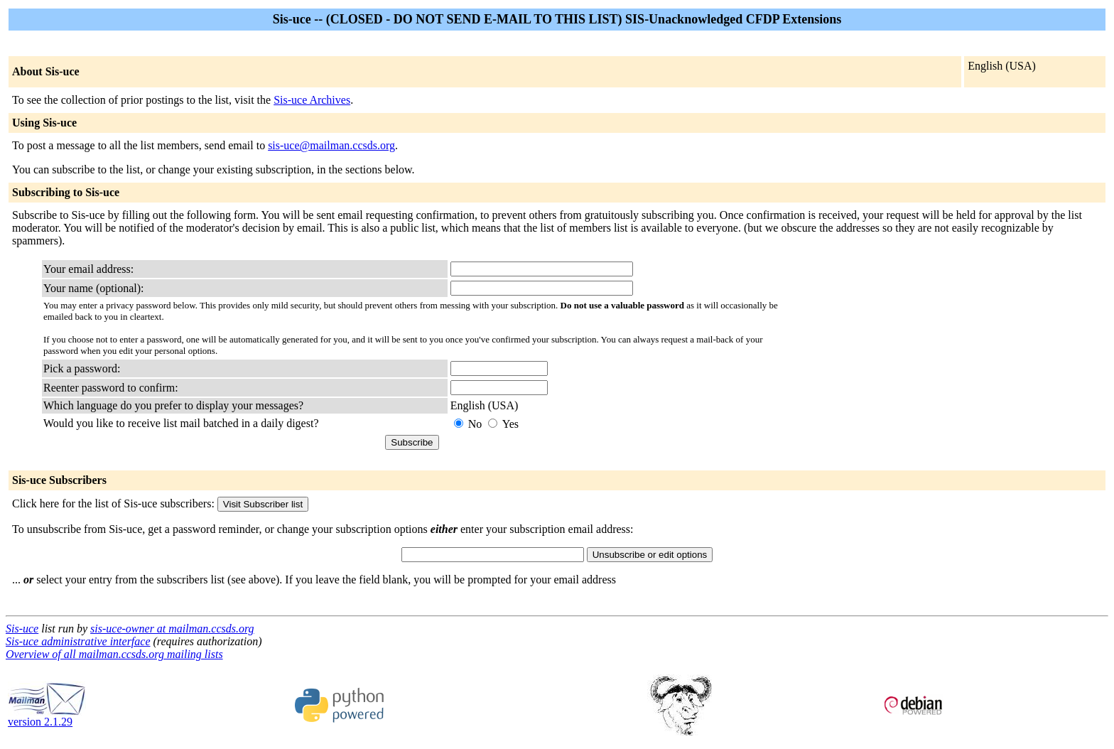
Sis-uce (22, 629)
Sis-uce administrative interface (78, 641)
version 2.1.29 (47, 717)
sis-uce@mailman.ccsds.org (331, 145)
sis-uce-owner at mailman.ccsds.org (172, 629)
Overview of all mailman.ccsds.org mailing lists (114, 654)
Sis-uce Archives (312, 100)
